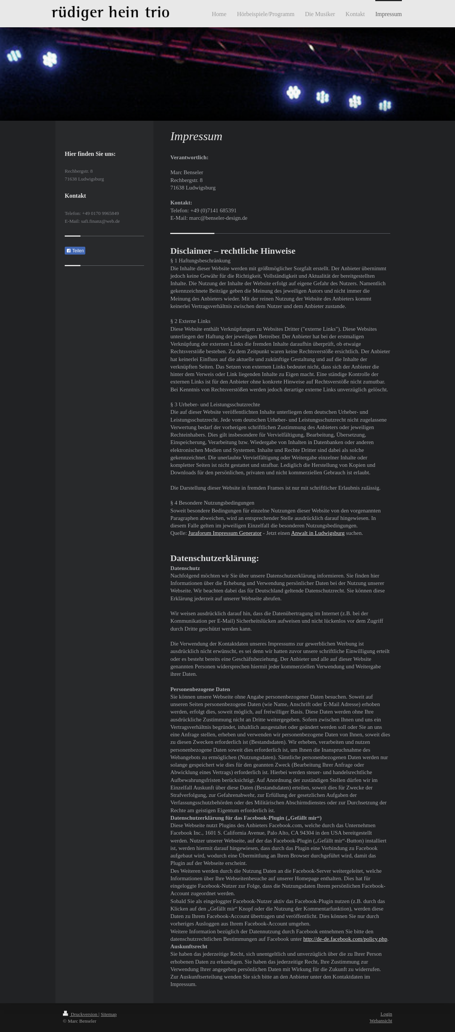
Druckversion (80, 1014)
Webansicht (381, 1020)
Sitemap (109, 1014)
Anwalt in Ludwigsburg (318, 533)
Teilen (75, 250)
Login (386, 1014)
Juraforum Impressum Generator (225, 533)
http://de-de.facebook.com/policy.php (345, 939)
